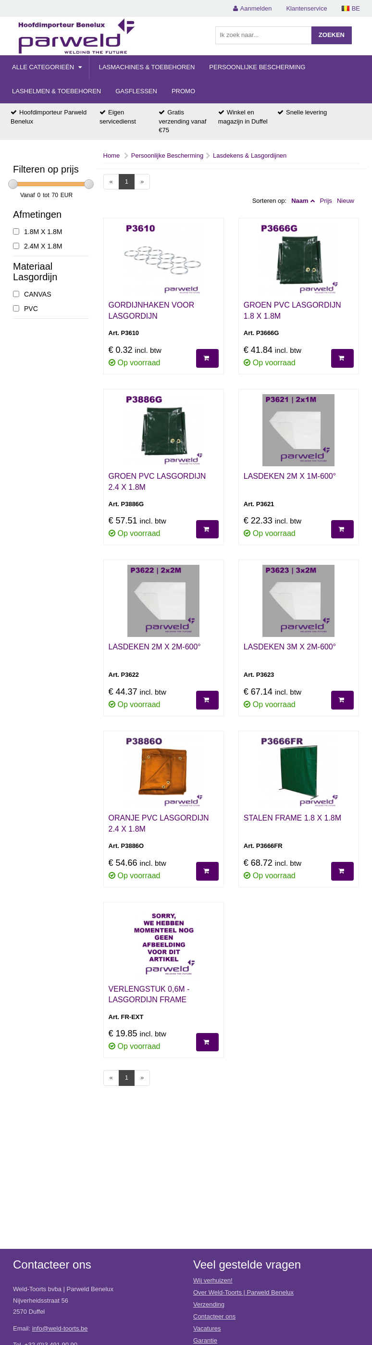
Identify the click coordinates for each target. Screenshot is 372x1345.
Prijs (326, 200)
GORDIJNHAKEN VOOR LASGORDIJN (152, 310)
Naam (299, 200)
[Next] (142, 182)
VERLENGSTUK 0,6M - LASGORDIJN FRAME (149, 994)
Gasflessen (136, 91)
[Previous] (111, 182)
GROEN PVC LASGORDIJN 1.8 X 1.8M (292, 310)
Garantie (205, 1340)
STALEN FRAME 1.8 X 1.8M (292, 818)
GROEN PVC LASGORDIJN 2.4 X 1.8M (157, 481)
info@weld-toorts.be (60, 1328)
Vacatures (207, 1328)
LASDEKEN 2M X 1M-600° (290, 476)
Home (111, 155)
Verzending (208, 1304)
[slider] (13, 184)
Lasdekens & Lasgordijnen (249, 155)
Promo (183, 91)
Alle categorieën (47, 67)
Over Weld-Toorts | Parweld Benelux (243, 1292)
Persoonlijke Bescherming (257, 67)
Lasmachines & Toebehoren (147, 67)
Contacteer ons (214, 1316)
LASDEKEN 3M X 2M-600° (290, 647)
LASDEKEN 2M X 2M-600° (155, 647)
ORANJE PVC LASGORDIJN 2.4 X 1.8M (159, 823)
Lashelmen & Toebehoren (56, 91)
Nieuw (345, 200)
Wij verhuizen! (213, 1280)
